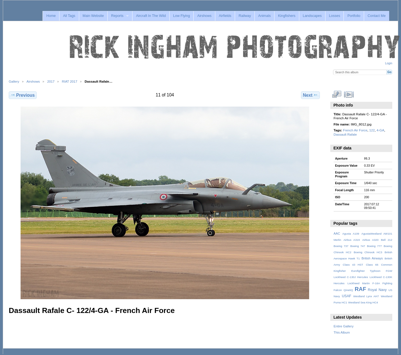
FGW (389, 270)
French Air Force (355, 130)
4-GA (380, 130)
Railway (245, 16)
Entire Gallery (344, 326)
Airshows (204, 16)
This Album (342, 332)
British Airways (372, 258)
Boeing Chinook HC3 (368, 252)
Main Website (93, 16)
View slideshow (349, 94)
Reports (117, 16)
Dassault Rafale (345, 134)
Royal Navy (377, 290)
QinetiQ (348, 290)
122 (372, 130)
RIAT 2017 (69, 81)
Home (51, 16)
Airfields (225, 16)
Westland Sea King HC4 (363, 302)
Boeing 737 (341, 246)
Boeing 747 (357, 246)
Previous (23, 95)
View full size (337, 94)
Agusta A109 (350, 233)
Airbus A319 (352, 239)
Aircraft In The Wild (151, 16)
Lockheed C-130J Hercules (351, 277)
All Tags (69, 16)
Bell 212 (386, 239)
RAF (360, 289)
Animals (264, 16)
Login (388, 63)
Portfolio (353, 16)
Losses (334, 16)
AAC (337, 233)
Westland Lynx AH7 (366, 296)
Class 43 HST (353, 264)
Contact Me (377, 16)
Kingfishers (287, 16)
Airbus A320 (370, 239)
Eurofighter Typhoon (365, 270)
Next (310, 95)
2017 (50, 81)
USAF (346, 296)
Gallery (14, 81)
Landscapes (312, 16)
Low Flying (181, 16)
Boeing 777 (374, 246)
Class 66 (372, 264)
